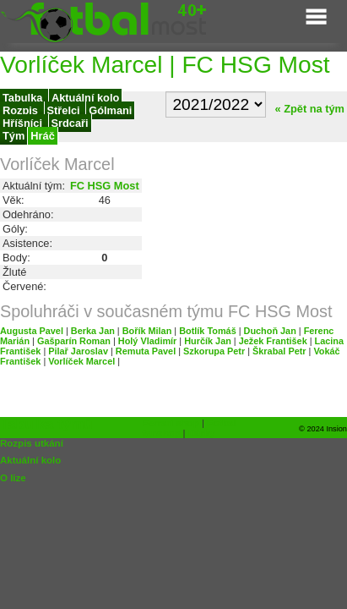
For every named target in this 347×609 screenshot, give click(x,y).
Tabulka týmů (46, 423)
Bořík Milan (147, 331)
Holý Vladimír (147, 341)
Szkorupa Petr (214, 351)
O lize (13, 478)
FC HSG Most (104, 185)
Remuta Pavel (146, 351)
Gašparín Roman (74, 341)
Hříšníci (24, 123)
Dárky (201, 433)
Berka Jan (93, 331)
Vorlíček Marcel (81, 361)
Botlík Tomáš (207, 331)
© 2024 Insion (323, 429)
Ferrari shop (171, 423)
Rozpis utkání (31, 443)
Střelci (65, 110)
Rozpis (22, 110)
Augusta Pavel (31, 331)
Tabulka (24, 97)
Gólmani (110, 110)
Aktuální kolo (85, 97)
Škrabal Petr (279, 351)
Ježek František (273, 341)
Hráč (42, 135)
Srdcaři (70, 123)
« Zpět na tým (306, 108)
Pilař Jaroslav (78, 351)
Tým (13, 135)
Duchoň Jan (270, 331)
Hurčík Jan (207, 341)
